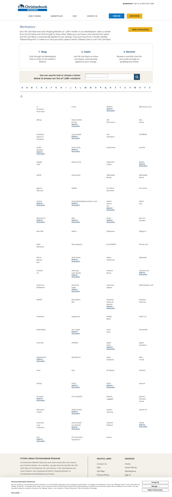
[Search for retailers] (137, 77)
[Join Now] (134, 16)
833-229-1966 (148, 3)
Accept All (155, 482)
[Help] (75, 16)
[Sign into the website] (116, 15)
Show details (15, 493)
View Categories (140, 29)
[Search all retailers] (97, 75)
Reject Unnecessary (155, 490)
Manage (155, 486)
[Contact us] (92, 16)
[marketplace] (57, 16)
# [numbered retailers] (22, 87)
